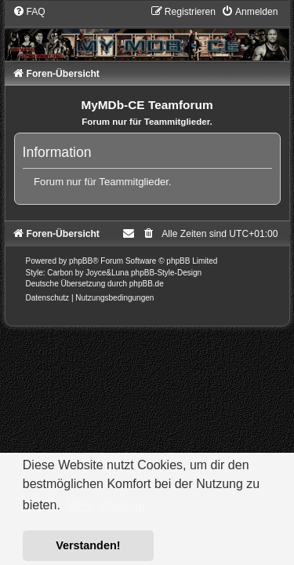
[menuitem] (29, 11)
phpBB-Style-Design (166, 272)
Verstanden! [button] (88, 545)
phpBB (81, 261)
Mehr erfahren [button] (105, 505)
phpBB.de (146, 283)
